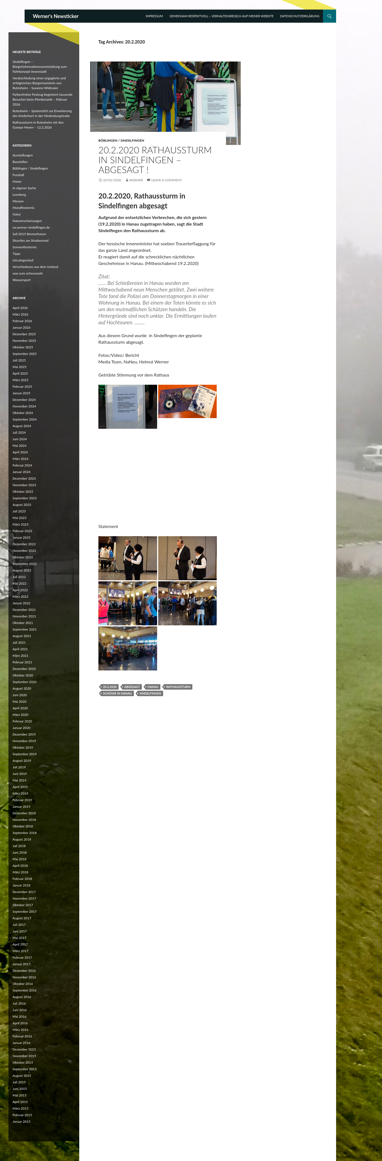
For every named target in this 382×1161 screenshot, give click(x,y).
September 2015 (25, 1069)
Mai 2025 (20, 367)
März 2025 (20, 380)
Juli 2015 (19, 1082)
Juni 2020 (20, 695)
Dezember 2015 (24, 1049)
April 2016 (20, 1023)
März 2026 (20, 314)
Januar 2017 (21, 964)
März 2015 (20, 1108)
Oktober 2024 (23, 413)
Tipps (16, 254)
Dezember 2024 (24, 400)
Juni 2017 (20, 931)
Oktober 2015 (23, 1062)
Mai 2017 (20, 938)
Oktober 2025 (23, 347)
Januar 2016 (21, 1043)
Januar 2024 (21, 472)
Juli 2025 (19, 360)
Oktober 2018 (23, 826)
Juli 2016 (19, 1003)
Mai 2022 (20, 583)
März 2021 (20, 656)
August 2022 (22, 570)
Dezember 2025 (24, 334)
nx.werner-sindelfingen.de (31, 227)
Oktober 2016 (23, 984)
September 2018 (25, 833)
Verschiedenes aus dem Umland (35, 267)
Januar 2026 (21, 327)
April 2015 (20, 1102)
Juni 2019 (20, 774)
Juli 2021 (19, 642)
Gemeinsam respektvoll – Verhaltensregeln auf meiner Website (222, 16)
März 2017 (20, 951)
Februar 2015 (22, 1115)
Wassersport (22, 280)
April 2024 (20, 452)
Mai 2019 (20, 780)
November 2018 (24, 820)
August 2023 (22, 505)
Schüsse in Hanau (117, 693)
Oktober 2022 (23, 557)
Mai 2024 (20, 446)
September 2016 (25, 990)
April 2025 (20, 373)
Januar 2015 (21, 1121)
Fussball (18, 175)
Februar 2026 (22, 321)
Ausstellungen (23, 155)
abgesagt (132, 687)
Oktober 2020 (23, 675)
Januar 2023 (21, 537)
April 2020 (20, 708)
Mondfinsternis (23, 208)
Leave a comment (166, 180)
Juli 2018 (19, 846)
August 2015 (22, 1076)
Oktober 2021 (23, 623)
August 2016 (22, 997)
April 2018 (20, 866)
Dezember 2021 (24, 610)
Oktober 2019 (23, 747)
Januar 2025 (21, 393)
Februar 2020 (22, 721)
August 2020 (22, 688)
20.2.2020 (110, 687)
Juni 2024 (20, 439)
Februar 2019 (22, 800)
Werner (136, 180)
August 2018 (22, 839)
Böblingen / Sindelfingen (121, 140)
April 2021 (20, 649)
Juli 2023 (19, 511)
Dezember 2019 (24, 734)
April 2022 (20, 590)
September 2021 (25, 629)
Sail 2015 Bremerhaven (29, 234)
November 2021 (24, 616)
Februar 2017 (22, 957)
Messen (18, 201)
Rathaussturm (178, 687)
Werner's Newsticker (56, 16)
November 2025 (24, 341)
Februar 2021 (22, 662)
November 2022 (24, 551)
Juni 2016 (20, 1010)
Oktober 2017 (23, 905)
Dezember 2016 (24, 971)
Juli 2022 (19, 577)
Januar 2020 (21, 728)
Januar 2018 (21, 885)
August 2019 (22, 761)
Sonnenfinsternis (25, 247)
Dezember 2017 (24, 892)
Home (17, 181)
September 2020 (25, 682)
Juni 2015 (20, 1089)
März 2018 (20, 872)
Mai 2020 (20, 701)
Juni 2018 (20, 852)
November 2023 (24, 485)
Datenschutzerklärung (299, 16)
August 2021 (22, 636)
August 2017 (22, 918)
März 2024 (20, 459)
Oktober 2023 (23, 491)
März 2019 (20, 793)
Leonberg (19, 194)
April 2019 (20, 787)
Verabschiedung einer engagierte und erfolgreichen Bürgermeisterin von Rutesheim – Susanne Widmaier (39, 83)
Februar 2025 (22, 386)
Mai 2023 (20, 518)
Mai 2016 (20, 1016)
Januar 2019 (21, 806)
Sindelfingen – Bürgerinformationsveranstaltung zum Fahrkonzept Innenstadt (40, 67)
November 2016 (24, 977)
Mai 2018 (20, 859)
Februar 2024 (22, 465)
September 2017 (25, 911)
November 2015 (24, 1056)
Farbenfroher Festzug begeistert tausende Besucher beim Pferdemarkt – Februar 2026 (42, 99)
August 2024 (22, 426)
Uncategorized (23, 260)
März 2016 (20, 1030)
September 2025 (25, 354)
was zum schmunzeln (28, 273)
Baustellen (20, 162)
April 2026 (20, 308)
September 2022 (25, 564)
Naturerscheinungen (27, 221)
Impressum (154, 16)
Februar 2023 (22, 531)
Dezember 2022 (24, 544)
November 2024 (24, 406)
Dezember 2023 (24, 478)
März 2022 (20, 596)
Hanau (153, 687)
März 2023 (20, 524)
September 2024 (25, 419)
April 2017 (20, 944)
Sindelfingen (150, 693)
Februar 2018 (22, 879)
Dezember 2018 (24, 813)
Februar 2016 (22, 1036)
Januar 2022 (21, 603)
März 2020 (20, 715)
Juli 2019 (19, 767)
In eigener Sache (24, 188)
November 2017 (24, 898)
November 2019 (24, 741)
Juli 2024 (19, 432)
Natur (17, 214)
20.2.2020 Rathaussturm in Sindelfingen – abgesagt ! (155, 159)
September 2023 (25, 498)
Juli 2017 (19, 925)
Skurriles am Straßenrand (31, 240)
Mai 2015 (20, 1095)
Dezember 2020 (24, 669)
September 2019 (25, 754)
